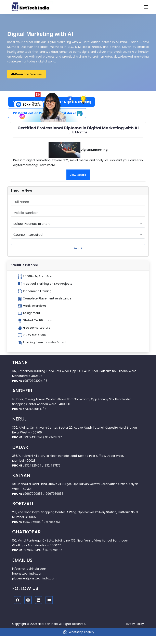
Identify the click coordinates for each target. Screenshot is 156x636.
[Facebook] (17, 600)
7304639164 (33, 409)
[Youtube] (49, 600)
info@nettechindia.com (29, 569)
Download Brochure (26, 74)
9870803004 (33, 381)
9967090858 (33, 494)
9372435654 (33, 437)
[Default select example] (78, 224)
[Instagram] (28, 600)
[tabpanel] (78, 151)
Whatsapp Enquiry (78, 632)
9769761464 (54, 550)
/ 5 (45, 381)
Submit (78, 248)
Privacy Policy (134, 624)
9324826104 (32, 465)
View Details (78, 175)
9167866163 (52, 522)
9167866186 (32, 522)
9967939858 (54, 494)
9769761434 (33, 550)
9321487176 (52, 465)
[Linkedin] (38, 600)
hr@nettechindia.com (27, 574)
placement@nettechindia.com (34, 578)
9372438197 (53, 437)
